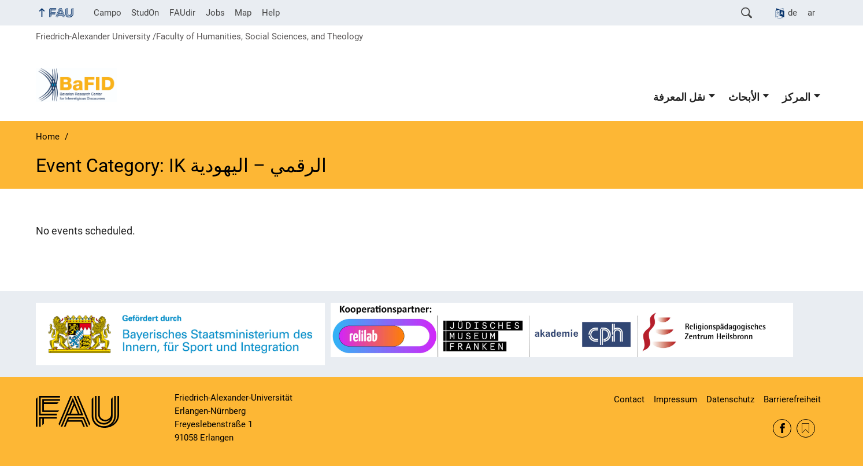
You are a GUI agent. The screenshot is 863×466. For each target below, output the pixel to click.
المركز (796, 97)
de (792, 13)
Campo (107, 13)
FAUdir (182, 13)
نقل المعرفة (679, 97)
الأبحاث (744, 97)
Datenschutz (730, 399)
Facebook (782, 428)
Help (271, 13)
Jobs (215, 13)
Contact (629, 399)
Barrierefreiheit (792, 399)
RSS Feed (806, 428)
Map (243, 13)
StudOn (145, 13)
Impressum (675, 399)
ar (811, 13)
